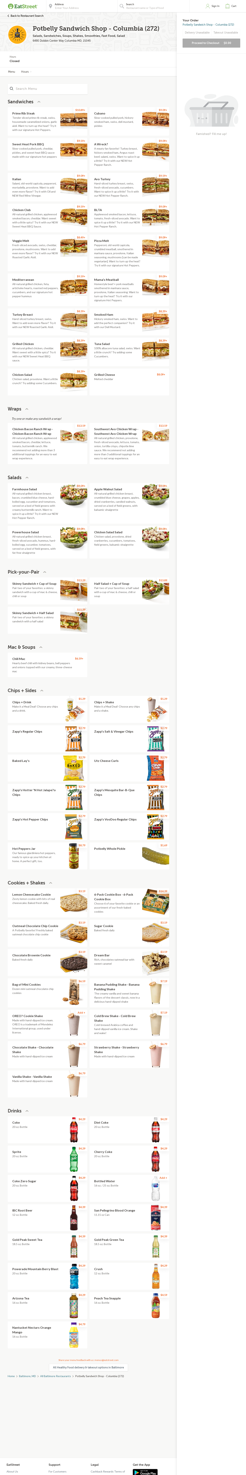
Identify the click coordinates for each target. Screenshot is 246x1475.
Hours (26, 71)
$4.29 (82, 1119)
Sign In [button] (215, 6)
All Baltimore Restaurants (55, 1376)
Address (59, 4)
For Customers (57, 1471)
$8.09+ (161, 374)
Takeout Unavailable (226, 32)
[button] (231, 6)
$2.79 (82, 728)
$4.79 (82, 1324)
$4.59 (163, 1295)
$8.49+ (81, 237)
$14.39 (163, 891)
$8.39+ (81, 311)
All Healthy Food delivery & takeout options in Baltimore (88, 1367)
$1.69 (163, 845)
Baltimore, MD (27, 1376)
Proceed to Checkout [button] (211, 43)
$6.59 (82, 981)
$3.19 (82, 891)
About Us (12, 1471)
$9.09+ (163, 110)
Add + (81, 1012)
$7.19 (163, 981)
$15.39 (81, 609)
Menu (11, 71)
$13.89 (163, 580)
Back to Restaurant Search (27, 15)
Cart (233, 6)
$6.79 (82, 1044)
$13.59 (81, 425)
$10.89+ (80, 110)
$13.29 (81, 580)
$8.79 (82, 845)
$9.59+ (81, 140)
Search (130, 4)
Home (11, 1376)
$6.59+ (79, 658)
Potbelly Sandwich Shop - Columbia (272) (208, 24)
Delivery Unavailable (197, 32)
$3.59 (163, 951)
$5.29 (82, 698)
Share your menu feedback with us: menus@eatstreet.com (88, 1360)
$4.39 (82, 1207)
